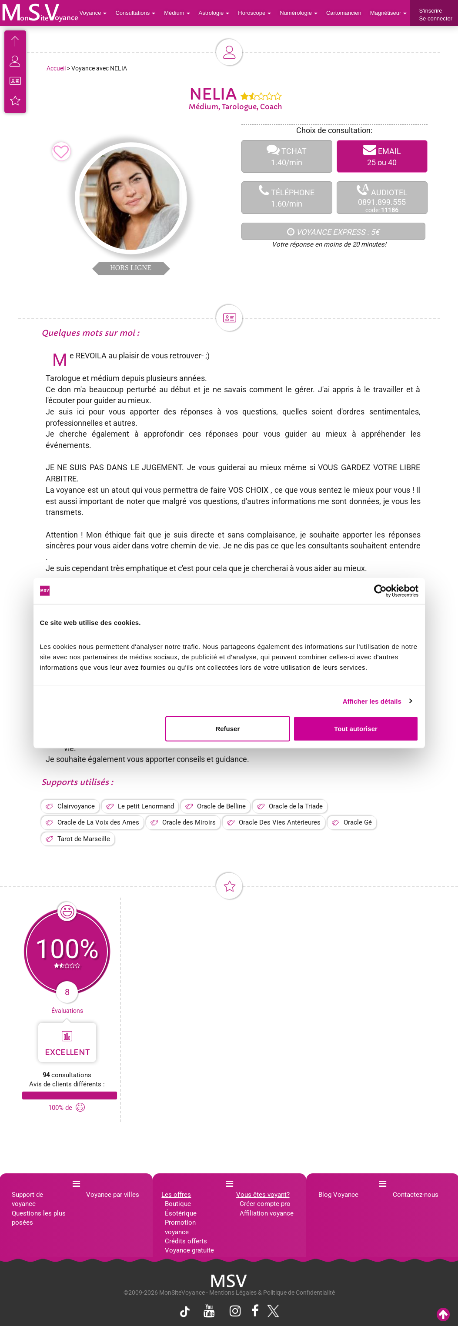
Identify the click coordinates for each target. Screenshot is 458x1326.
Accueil (56, 68)
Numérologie (299, 13)
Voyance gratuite (189, 1250)
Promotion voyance (180, 1227)
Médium (177, 13)
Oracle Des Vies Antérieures (280, 822)
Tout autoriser (356, 728)
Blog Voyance (338, 1195)
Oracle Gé (358, 822)
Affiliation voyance (267, 1213)
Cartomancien (343, 13)
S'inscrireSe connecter (435, 14)
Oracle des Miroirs (189, 822)
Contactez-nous (415, 1195)
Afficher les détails (372, 701)
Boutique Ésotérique (181, 1208)
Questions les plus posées (39, 1217)
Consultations (135, 13)
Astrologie (214, 13)
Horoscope (254, 13)
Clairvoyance (76, 806)
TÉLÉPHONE (287, 197)
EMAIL (382, 156)
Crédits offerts (186, 1241)
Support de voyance (27, 1199)
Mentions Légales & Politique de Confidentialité (272, 1292)
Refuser (227, 728)
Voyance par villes (112, 1195)
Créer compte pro (265, 1204)
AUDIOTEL (382, 198)
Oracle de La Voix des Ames (98, 822)
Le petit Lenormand (146, 806)
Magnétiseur (388, 13)
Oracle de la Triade (296, 806)
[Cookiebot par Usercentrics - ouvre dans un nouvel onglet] (380, 590)
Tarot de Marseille (83, 839)
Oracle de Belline (221, 806)
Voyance (93, 13)
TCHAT (287, 156)
